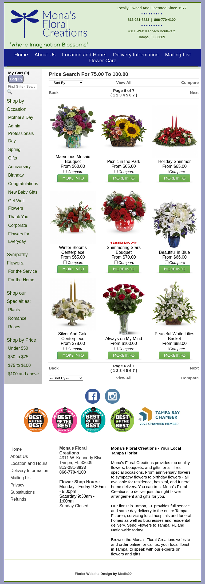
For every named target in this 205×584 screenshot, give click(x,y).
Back (53, 92)
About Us (45, 54)
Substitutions (22, 492)
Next (194, 92)
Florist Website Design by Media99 (103, 574)
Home (21, 54)
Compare (190, 82)
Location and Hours (84, 54)
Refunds (18, 499)
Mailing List (178, 54)
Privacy (17, 485)
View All (123, 82)
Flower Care (103, 60)
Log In (16, 79)
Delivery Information (136, 54)
